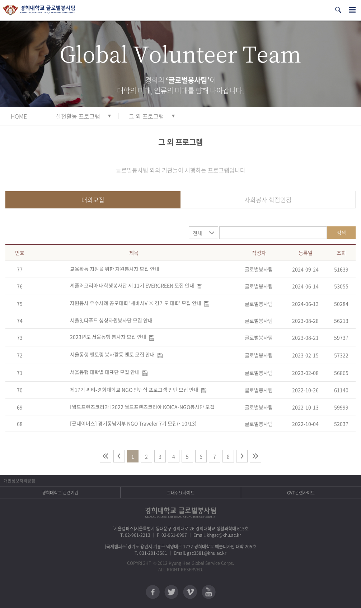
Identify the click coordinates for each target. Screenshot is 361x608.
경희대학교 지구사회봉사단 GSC (39, 10)
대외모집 (92, 199)
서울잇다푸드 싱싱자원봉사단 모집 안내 (111, 320)
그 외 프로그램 (146, 116)
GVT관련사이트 (301, 492)
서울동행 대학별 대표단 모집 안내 (105, 371)
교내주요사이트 (180, 492)
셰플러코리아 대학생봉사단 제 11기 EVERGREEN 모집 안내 (132, 285)
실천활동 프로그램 (78, 116)
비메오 (190, 592)
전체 (197, 232)
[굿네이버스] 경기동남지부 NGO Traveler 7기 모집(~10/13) (133, 423)
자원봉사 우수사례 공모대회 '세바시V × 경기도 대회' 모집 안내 (135, 302)
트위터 (171, 592)
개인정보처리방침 (19, 481)
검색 (341, 232)
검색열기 (338, 10)
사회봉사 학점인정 (268, 199)
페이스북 (153, 592)
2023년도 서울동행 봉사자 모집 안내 (108, 336)
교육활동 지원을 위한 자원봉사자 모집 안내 (114, 268)
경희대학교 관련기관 (60, 492)
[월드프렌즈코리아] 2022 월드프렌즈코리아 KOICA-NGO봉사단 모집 (142, 406)
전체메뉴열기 (352, 10)
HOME (19, 116)
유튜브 (209, 592)
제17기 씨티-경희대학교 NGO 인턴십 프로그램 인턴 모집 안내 (134, 389)
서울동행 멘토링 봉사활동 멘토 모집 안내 (112, 354)
